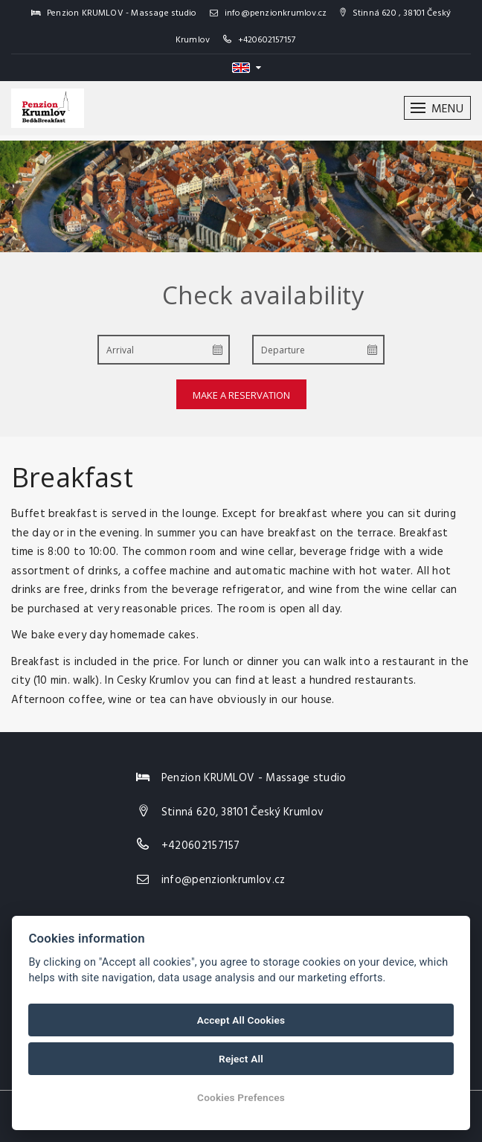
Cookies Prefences (241, 1097)
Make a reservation (241, 395)
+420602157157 (267, 40)
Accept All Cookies (241, 1020)
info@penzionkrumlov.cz (268, 13)
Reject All (241, 1059)
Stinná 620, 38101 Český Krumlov (242, 812)
